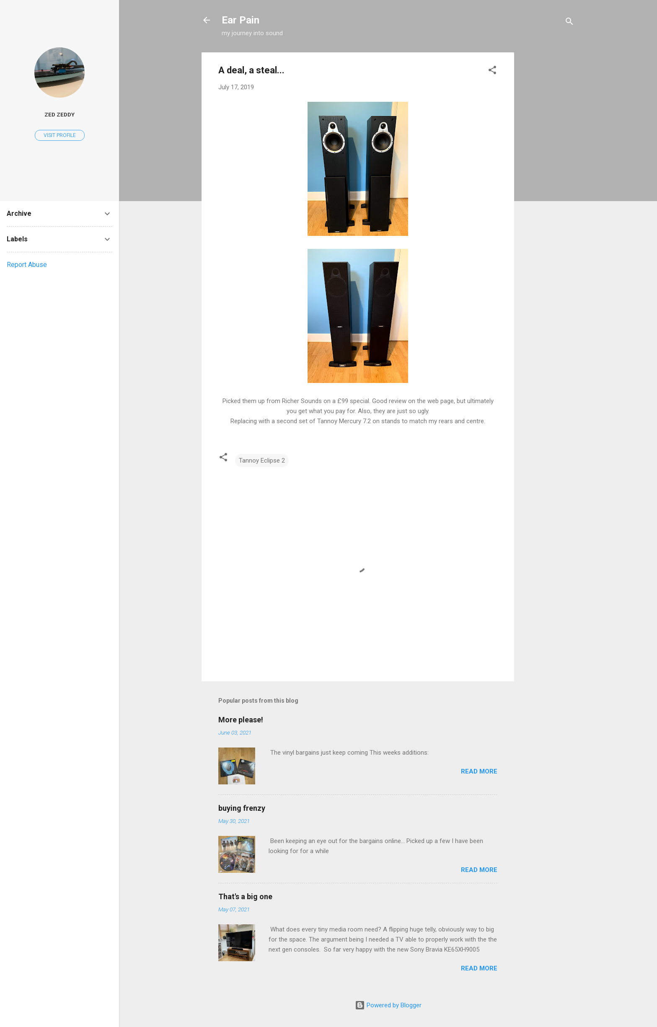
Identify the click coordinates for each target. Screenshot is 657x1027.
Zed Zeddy (59, 114)
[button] (492, 71)
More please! (240, 719)
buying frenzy (241, 808)
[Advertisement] (547, 178)
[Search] (569, 23)
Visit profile (60, 135)
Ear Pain (240, 20)
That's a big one (245, 896)
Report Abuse (27, 265)
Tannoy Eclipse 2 (262, 460)
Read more (479, 771)
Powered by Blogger (388, 1005)
